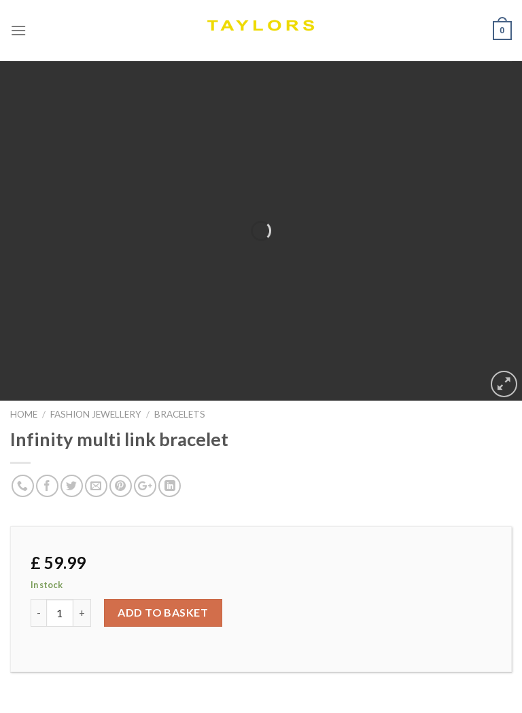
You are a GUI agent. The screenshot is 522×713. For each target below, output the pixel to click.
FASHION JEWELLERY (95, 414)
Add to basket (163, 612)
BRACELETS (179, 414)
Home (23, 414)
